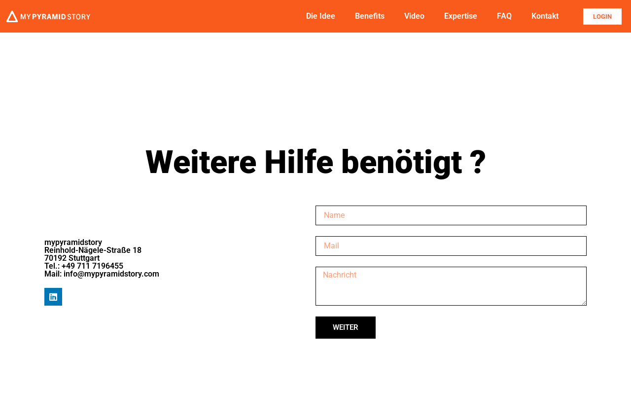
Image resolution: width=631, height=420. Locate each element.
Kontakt (545, 16)
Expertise (460, 16)
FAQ (504, 16)
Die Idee (320, 16)
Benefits (370, 16)
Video (414, 16)
